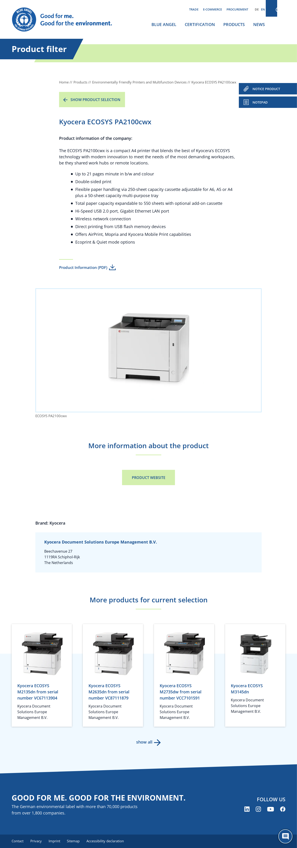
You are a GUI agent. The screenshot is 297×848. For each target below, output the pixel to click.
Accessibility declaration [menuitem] (107, 841)
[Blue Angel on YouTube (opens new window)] (270, 809)
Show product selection (95, 99)
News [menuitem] (259, 24)
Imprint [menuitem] (55, 841)
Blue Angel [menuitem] (163, 24)
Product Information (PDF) (83, 267)
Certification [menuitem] (200, 24)
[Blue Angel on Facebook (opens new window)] (282, 809)
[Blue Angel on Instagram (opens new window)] (258, 809)
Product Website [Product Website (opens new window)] (148, 477)
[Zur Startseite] (66, 19)
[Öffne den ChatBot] (285, 836)
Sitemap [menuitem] (74, 841)
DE (257, 9)
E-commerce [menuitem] (212, 9)
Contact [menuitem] (17, 841)
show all (144, 742)
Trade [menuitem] (193, 9)
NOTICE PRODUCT (266, 89)
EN (263, 9)
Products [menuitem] (234, 24)
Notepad (260, 102)
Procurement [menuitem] (237, 9)
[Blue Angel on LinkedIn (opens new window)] (247, 809)
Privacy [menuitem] (36, 841)
